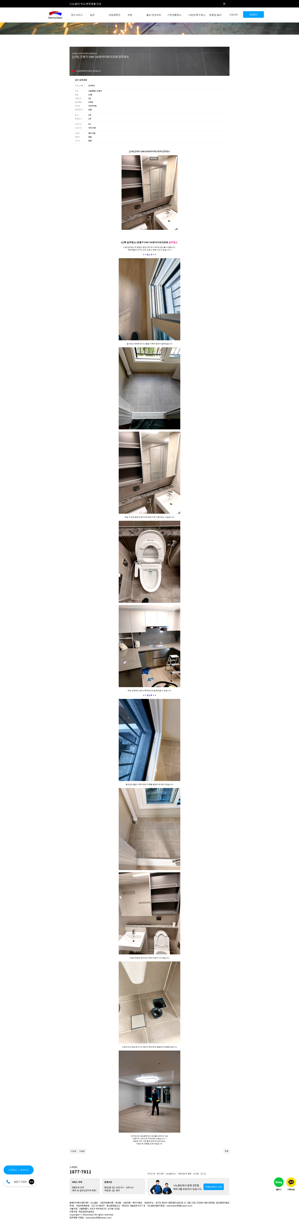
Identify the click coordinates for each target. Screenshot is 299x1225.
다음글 (82, 1151)
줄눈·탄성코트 (153, 15)
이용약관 (73, 1211)
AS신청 (196, 1173)
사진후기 (253, 14)
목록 (226, 1151)
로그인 (203, 1173)
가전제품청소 (174, 15)
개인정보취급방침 (86, 1211)
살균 (92, 15)
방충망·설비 (215, 15)
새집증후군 (114, 15)
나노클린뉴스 (170, 1173)
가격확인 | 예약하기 (18, 1170)
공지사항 (160, 1173)
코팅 (130, 15)
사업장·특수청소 (196, 15)
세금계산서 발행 (184, 1173)
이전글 (73, 1151)
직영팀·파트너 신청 (214, 1186)
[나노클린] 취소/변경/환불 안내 (85, 4)
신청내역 (233, 14)
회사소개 (151, 1173)
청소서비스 (77, 15)
